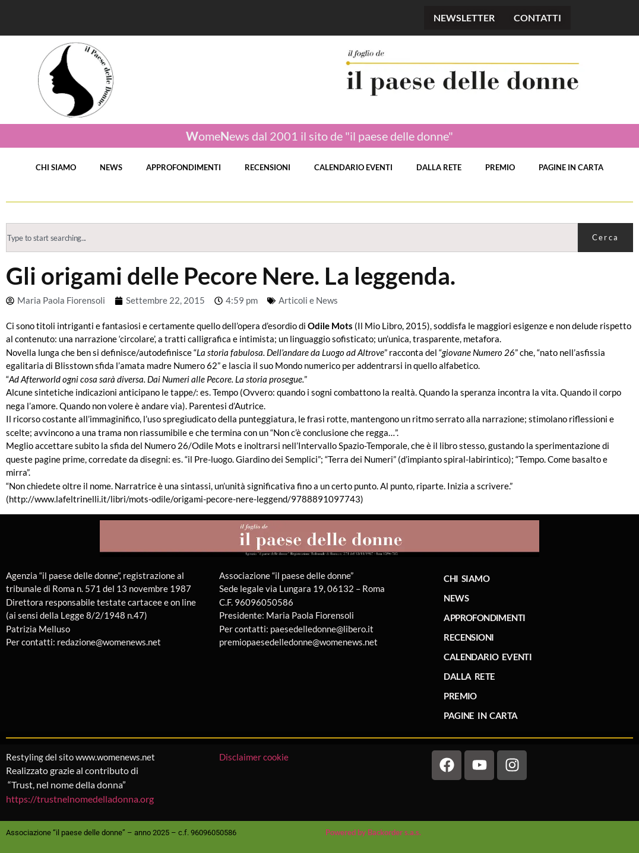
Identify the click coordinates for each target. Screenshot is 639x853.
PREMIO (500, 167)
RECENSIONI (267, 167)
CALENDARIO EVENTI (353, 167)
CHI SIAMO (56, 167)
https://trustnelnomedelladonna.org (80, 798)
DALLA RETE (438, 167)
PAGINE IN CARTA (571, 167)
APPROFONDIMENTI (183, 167)
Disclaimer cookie (254, 757)
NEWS (111, 167)
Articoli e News (308, 300)
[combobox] (292, 237)
